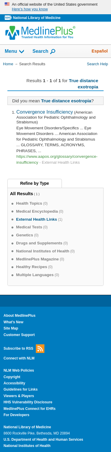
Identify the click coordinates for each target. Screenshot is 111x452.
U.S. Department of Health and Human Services (43, 439)
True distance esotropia (66, 100)
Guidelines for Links (21, 389)
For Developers (16, 415)
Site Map (11, 328)
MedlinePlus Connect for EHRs (30, 409)
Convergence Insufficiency (44, 111)
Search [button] (44, 51)
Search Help (97, 64)
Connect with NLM (19, 358)
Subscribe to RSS (24, 348)
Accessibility (14, 383)
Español (100, 51)
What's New (13, 322)
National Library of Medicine (36, 18)
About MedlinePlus (20, 315)
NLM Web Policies (19, 370)
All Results (21, 193)
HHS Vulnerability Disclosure (28, 402)
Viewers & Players (19, 396)
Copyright (12, 377)
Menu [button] (15, 51)
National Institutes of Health (27, 446)
